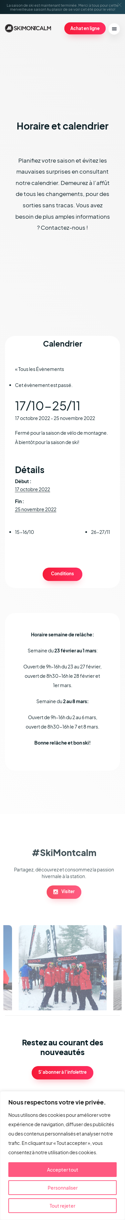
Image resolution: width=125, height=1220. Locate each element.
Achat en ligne (85, 28)
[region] (62, 1155)
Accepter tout (62, 1170)
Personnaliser (63, 1188)
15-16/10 (24, 532)
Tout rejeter (62, 1206)
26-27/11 (100, 532)
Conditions (62, 573)
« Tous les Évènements (39, 369)
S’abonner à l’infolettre (62, 1072)
